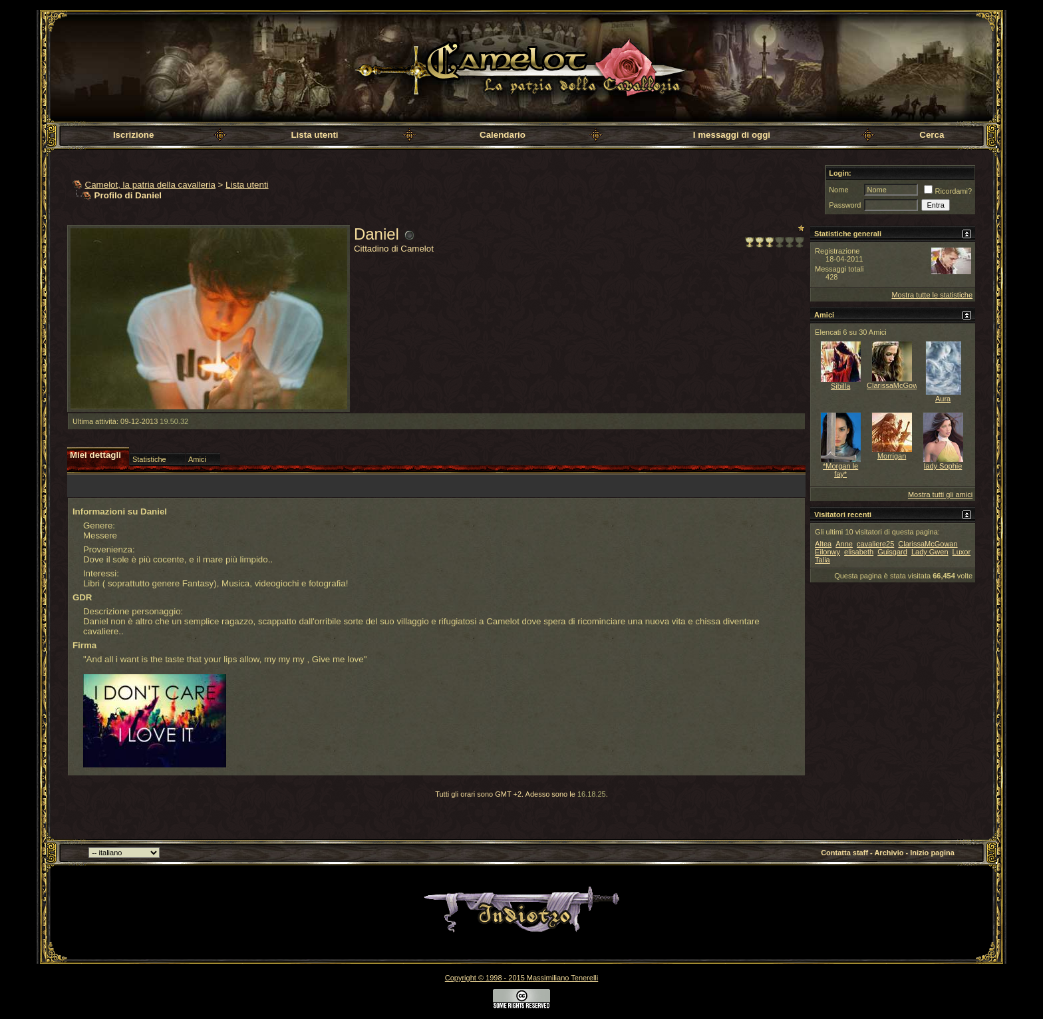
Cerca (931, 135)
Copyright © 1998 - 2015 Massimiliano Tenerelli (521, 978)
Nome (838, 190)
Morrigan (891, 456)
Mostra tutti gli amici (940, 495)
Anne (844, 544)
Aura (943, 399)
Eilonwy (827, 552)
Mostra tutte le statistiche (931, 295)
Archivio (888, 853)
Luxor (962, 552)
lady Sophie (943, 466)
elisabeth (858, 552)
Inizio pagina (932, 853)
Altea (823, 544)
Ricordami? (948, 191)
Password (845, 205)
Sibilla (840, 386)
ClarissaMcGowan (896, 385)
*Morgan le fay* (840, 470)
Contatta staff (844, 853)
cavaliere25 (875, 544)
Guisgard (892, 552)
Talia (822, 560)
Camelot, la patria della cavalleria (150, 185)
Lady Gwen (930, 552)
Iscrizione (133, 135)
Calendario (502, 135)
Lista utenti (314, 135)
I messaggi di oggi (731, 135)
